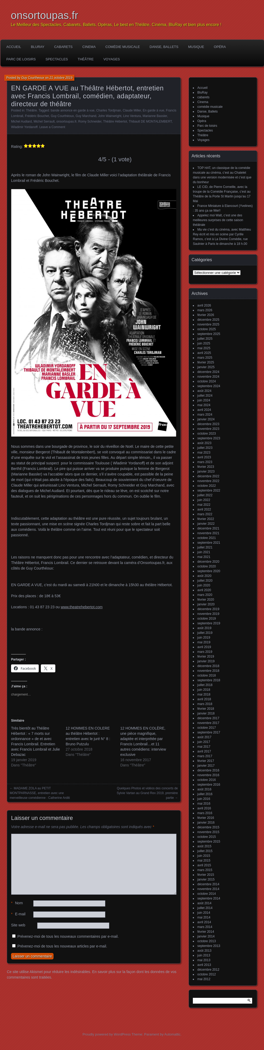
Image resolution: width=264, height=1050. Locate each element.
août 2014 (204, 903)
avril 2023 (204, 457)
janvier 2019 (205, 661)
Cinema (89, 47)
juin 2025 (203, 343)
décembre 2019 (208, 609)
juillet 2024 (204, 395)
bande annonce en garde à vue (72, 110)
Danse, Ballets (164, 47)
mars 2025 (204, 357)
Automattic (172, 1034)
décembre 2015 (208, 827)
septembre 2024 (208, 386)
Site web (18, 925)
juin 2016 (203, 799)
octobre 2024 (206, 381)
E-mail (18, 914)
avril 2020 (204, 590)
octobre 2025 (206, 329)
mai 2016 (203, 803)
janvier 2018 (205, 713)
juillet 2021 (204, 547)
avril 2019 (204, 647)
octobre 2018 (206, 675)
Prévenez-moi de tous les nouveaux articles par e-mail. (62, 946)
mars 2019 (204, 652)
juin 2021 (203, 552)
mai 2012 (203, 979)
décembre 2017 (208, 718)
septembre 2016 (208, 784)
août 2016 (204, 789)
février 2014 (205, 932)
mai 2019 (203, 642)
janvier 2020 (205, 604)
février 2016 (205, 818)
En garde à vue (153, 110)
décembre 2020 (208, 561)
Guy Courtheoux (32, 78)
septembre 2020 (208, 571)
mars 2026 (204, 310)
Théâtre (86, 59)
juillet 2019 (204, 633)
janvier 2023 (205, 471)
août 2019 (204, 628)
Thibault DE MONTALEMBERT (150, 121)
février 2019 (205, 656)
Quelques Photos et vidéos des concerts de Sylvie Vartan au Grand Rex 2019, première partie (147, 793)
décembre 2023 (208, 424)
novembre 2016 (208, 775)
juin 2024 (203, 400)
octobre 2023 (206, 433)
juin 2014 (203, 913)
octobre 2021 (206, 538)
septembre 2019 (208, 623)
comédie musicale (122, 47)
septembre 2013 (208, 946)
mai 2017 (203, 746)
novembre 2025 (208, 324)
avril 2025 (204, 353)
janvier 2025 (205, 367)
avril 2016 (204, 808)
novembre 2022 (208, 481)
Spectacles (57, 59)
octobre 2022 (206, 486)
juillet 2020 (204, 580)
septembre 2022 (208, 490)
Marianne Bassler (155, 116)
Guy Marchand (86, 116)
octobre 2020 (206, 566)
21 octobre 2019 (61, 78)
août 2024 (204, 391)
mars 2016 (204, 813)
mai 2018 (203, 694)
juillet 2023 (204, 448)
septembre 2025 (208, 334)
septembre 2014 (208, 898)
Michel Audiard (21, 121)
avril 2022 (204, 509)
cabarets (63, 47)
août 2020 (204, 576)
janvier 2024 (205, 419)
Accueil (13, 47)
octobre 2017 (206, 728)
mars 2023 (204, 462)
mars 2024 (204, 414)
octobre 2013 (206, 941)
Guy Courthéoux (62, 116)
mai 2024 (203, 405)
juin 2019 (203, 637)
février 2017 (205, 761)
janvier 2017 (205, 765)
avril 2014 (204, 922)
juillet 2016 (204, 794)
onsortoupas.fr (44, 15)
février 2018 (205, 709)
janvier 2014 (205, 936)
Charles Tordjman (108, 110)
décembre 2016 (208, 770)
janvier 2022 (205, 524)
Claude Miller (132, 110)
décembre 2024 (208, 372)
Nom (17, 903)
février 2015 (205, 875)
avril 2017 (204, 751)
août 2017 (204, 737)
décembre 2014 (208, 884)
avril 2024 (204, 410)
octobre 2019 (206, 618)
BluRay (37, 47)
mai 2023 (203, 452)
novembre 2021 (208, 533)
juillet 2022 (204, 495)
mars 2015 (204, 870)
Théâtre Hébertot (115, 121)
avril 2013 (204, 965)
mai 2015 (203, 860)
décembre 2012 (208, 969)
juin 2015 (203, 856)
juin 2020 (203, 585)
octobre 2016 (206, 780)
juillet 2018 (204, 685)
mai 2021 (203, 557)
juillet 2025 (204, 339)
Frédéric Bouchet (37, 116)
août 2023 (204, 443)
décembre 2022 (208, 476)
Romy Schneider (89, 121)
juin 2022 (203, 500)
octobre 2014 (206, 894)
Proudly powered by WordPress (106, 1034)
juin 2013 (203, 955)
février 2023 (205, 467)
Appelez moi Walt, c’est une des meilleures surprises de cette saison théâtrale (218, 220)
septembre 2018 (208, 680)
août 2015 (204, 846)
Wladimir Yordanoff (24, 127)
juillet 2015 (204, 851)
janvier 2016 (205, 822)
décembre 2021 (208, 528)
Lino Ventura (132, 116)
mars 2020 (204, 595)
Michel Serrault (44, 121)
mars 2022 (204, 514)
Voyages (111, 59)
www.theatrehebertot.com (81, 607)
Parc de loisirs (21, 59)
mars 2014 (204, 927)
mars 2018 (204, 704)
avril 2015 (204, 865)
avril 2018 (204, 699)
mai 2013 (203, 960)
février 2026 (205, 315)
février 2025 (205, 362)
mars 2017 (204, 756)
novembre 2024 (208, 376)
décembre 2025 (208, 320)
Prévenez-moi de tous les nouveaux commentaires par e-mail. (68, 936)
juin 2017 (203, 742)
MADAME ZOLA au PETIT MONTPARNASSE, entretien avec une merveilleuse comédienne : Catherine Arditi (40, 793)
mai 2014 (203, 917)
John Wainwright (109, 116)
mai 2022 (203, 505)
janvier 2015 (205, 879)
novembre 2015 (208, 832)
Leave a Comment (52, 127)
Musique (196, 47)
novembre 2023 (208, 429)
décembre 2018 (208, 666)
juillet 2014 (204, 908)
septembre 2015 (208, 841)
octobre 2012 (206, 974)
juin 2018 (203, 690)
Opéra (220, 47)
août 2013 (204, 950)
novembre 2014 (208, 889)
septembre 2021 (208, 543)
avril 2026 (204, 305)
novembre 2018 (208, 671)
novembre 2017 (208, 723)
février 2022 (205, 519)
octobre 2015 (206, 837)
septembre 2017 (208, 732)
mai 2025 (203, 348)
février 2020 (205, 599)
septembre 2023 (208, 438)
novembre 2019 (208, 614)
